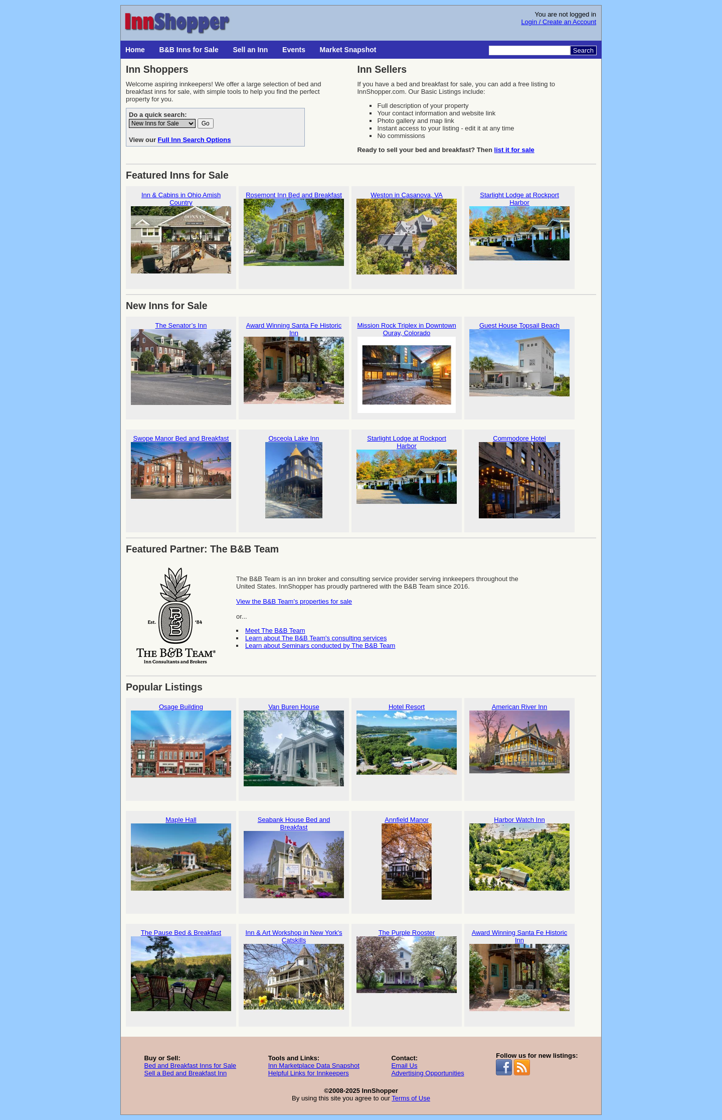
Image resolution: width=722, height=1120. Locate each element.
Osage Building (181, 745)
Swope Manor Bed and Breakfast (181, 476)
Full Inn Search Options (194, 140)
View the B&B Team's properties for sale (294, 601)
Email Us (404, 1065)
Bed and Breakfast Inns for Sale (190, 1065)
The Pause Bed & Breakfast (181, 971)
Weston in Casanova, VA (406, 233)
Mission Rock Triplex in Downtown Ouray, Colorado (406, 367)
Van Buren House (294, 745)
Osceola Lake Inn (294, 476)
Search (583, 50)
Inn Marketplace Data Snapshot (313, 1065)
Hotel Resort (406, 745)
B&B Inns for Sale (189, 50)
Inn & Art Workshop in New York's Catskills (294, 974)
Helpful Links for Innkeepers (308, 1073)
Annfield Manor (406, 858)
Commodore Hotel (519, 476)
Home (135, 50)
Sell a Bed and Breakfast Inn (185, 1073)
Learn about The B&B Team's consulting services (316, 638)
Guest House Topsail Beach (519, 363)
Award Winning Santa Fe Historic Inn (294, 367)
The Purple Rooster (406, 971)
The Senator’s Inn (181, 363)
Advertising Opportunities (427, 1073)
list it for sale (514, 150)
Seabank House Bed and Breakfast (294, 861)
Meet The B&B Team (275, 630)
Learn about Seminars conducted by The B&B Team (320, 645)
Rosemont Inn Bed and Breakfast (294, 233)
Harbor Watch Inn (519, 858)
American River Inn (519, 745)
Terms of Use (411, 1098)
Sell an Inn (250, 50)
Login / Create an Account (558, 22)
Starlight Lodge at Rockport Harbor (519, 237)
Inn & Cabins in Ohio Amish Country (181, 237)
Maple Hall (181, 858)
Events (293, 50)
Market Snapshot (348, 50)
